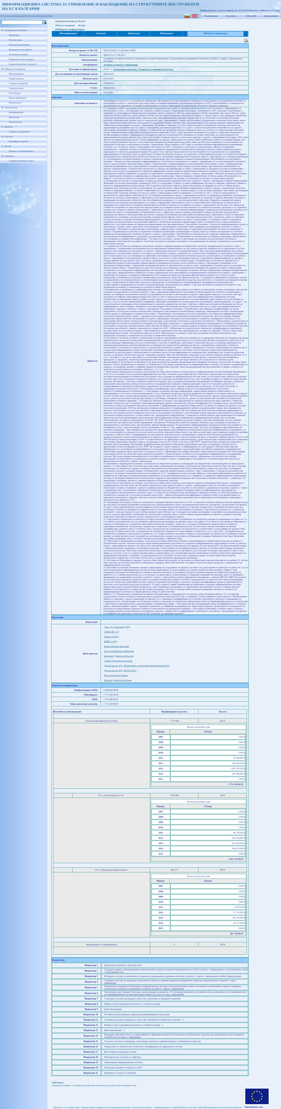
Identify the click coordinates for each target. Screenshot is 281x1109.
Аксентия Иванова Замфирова (119, 651)
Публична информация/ (12, 16)
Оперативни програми (15, 30)
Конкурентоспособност (20, 49)
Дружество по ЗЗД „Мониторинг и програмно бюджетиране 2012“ (137, 665)
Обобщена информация (215, 33)
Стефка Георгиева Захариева (118, 661)
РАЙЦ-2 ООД (110, 641)
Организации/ (31, 16)
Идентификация (68, 33)
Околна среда (15, 40)
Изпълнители (15, 122)
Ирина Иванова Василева (116, 646)
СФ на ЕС (251, 16)
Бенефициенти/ (45, 16)
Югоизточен (15, 103)
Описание (101, 33)
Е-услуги (231, 16)
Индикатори (166, 33)
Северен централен (18, 83)
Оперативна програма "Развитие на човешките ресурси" (143, 69)
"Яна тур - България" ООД (117, 627)
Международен (16, 74)
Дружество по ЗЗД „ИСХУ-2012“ (120, 670)
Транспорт (14, 35)
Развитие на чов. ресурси (21, 59)
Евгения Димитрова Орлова (117, 680)
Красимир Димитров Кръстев (118, 656)
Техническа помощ (18, 54)
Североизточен (16, 88)
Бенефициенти (16, 112)
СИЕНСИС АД (111, 632)
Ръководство (211, 16)
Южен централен (17, 98)
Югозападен (15, 93)
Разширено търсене (18, 141)
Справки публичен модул (21, 161)
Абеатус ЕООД (111, 636)
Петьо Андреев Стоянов (116, 675)
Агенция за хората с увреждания (120, 65)
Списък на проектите (19, 132)
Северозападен (16, 78)
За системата (271, 16)
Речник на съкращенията (21, 151)
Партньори (14, 117)
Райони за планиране (14, 69)
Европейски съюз (254, 1107)
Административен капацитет (23, 64)
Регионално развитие (19, 45)
